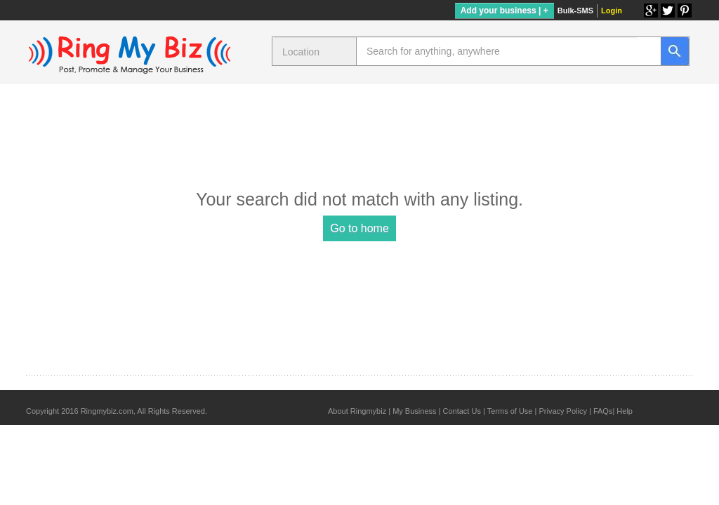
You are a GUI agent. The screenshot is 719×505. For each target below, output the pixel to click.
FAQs (603, 411)
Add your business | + (504, 10)
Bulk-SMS (575, 10)
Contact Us (461, 411)
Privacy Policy (562, 411)
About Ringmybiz (357, 411)
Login (611, 10)
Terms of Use (510, 411)
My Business (414, 411)
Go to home (359, 228)
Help (624, 411)
